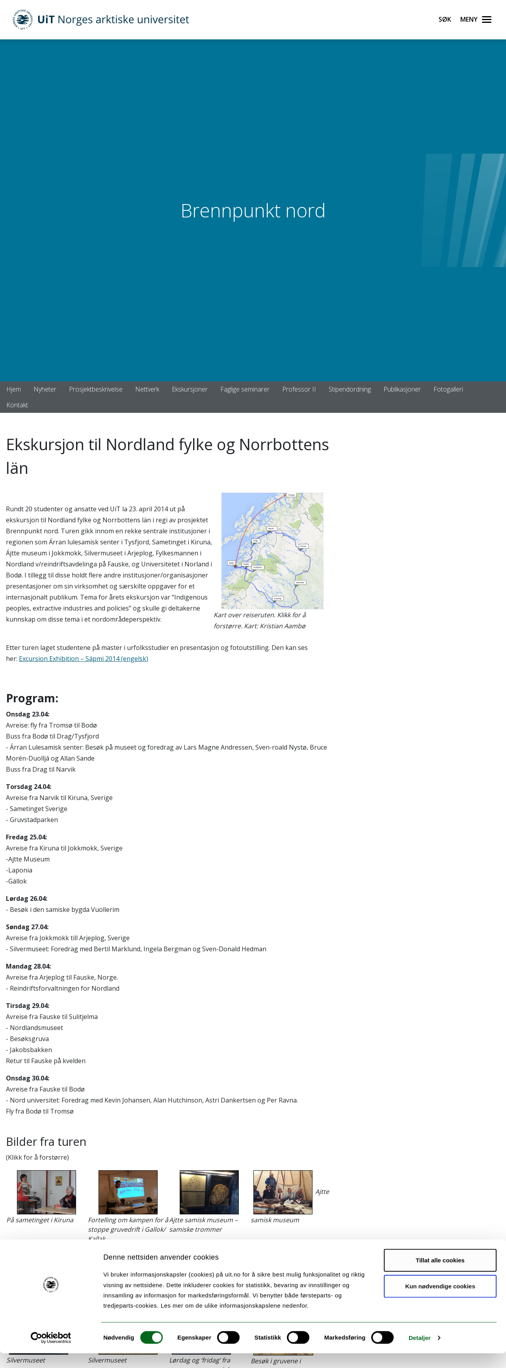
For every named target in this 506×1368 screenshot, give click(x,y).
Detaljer (420, 1352)
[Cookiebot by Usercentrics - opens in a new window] (51, 1353)
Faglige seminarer (245, 389)
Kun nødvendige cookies (440, 1300)
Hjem (13, 389)
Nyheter (44, 389)
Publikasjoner (402, 389)
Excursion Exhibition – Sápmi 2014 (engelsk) (83, 658)
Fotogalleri (448, 389)
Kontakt (17, 405)
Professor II (299, 389)
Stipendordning (350, 389)
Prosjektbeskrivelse (96, 389)
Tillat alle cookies (440, 1274)
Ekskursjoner (190, 389)
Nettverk (147, 389)
